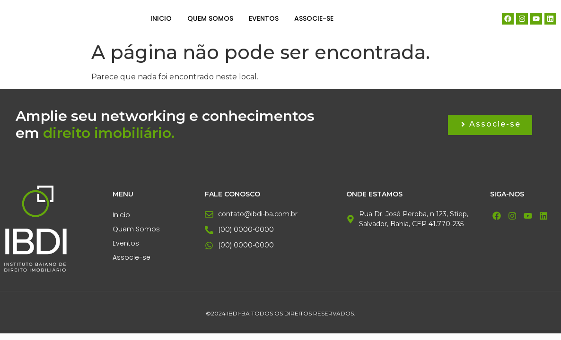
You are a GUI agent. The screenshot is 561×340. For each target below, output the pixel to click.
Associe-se (313, 18)
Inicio (161, 18)
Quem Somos (210, 18)
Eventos (264, 18)
